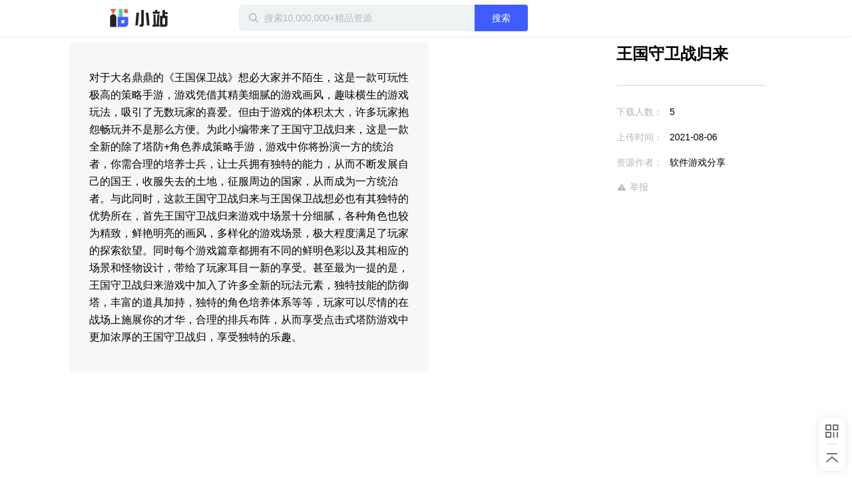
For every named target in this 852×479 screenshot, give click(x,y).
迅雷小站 (139, 18)
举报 (594, 187)
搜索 (543, 18)
